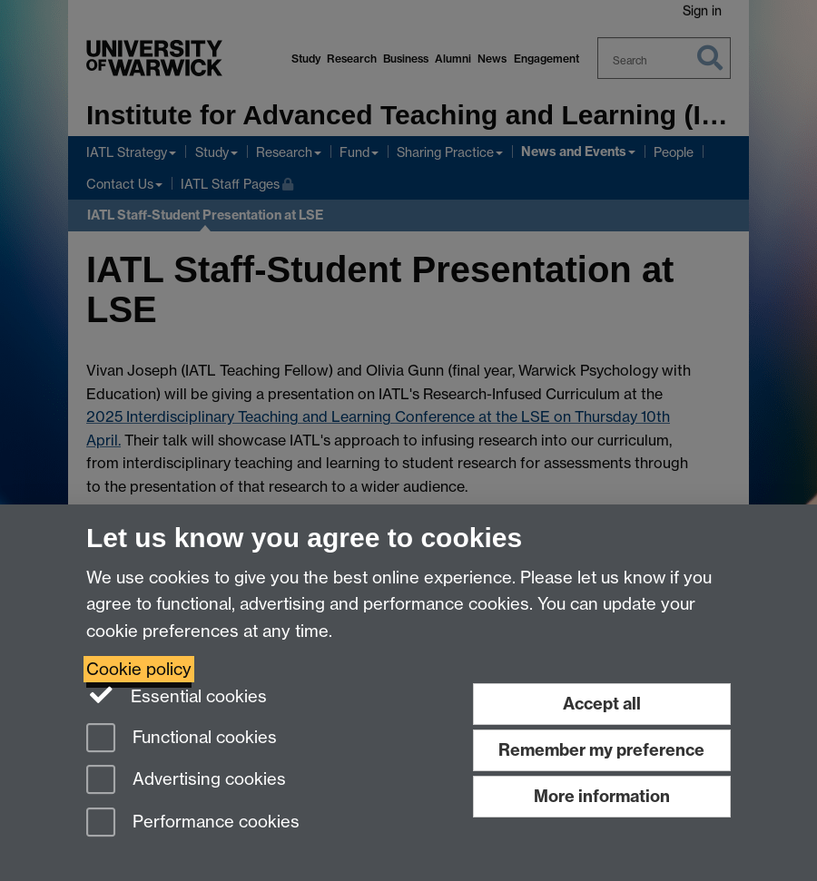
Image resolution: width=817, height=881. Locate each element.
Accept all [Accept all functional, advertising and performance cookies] (602, 703)
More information (602, 796)
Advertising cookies (186, 781)
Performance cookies (193, 823)
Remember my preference (601, 749)
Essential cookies (176, 695)
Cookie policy (139, 669)
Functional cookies (181, 739)
